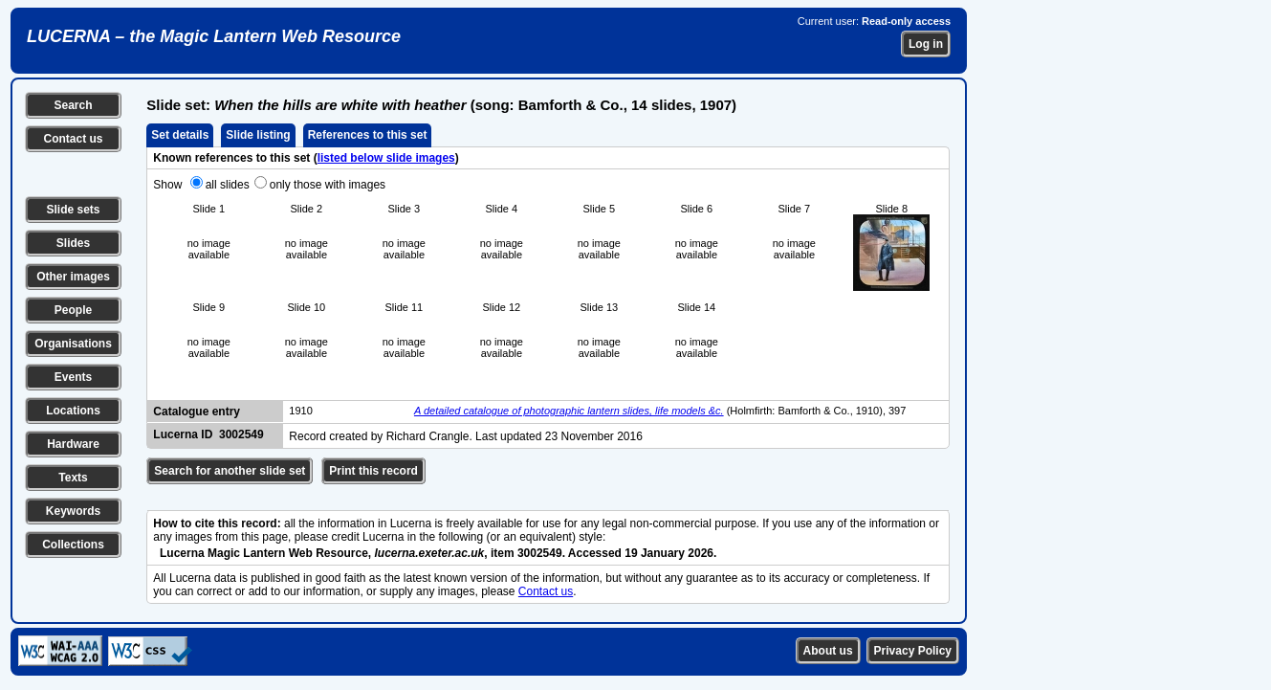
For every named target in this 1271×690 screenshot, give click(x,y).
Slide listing (258, 135)
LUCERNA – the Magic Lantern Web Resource (214, 36)
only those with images (327, 184)
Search (73, 105)
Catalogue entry (196, 411)
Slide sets (72, 209)
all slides (228, 184)
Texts (72, 477)
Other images (73, 276)
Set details (179, 135)
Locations (73, 410)
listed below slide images (386, 158)
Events (73, 377)
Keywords (73, 511)
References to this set (367, 135)
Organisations (73, 343)
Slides (73, 243)
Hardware (73, 444)
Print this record (373, 471)
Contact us (72, 138)
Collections (73, 544)
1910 (300, 410)
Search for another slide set (229, 471)
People (73, 310)
